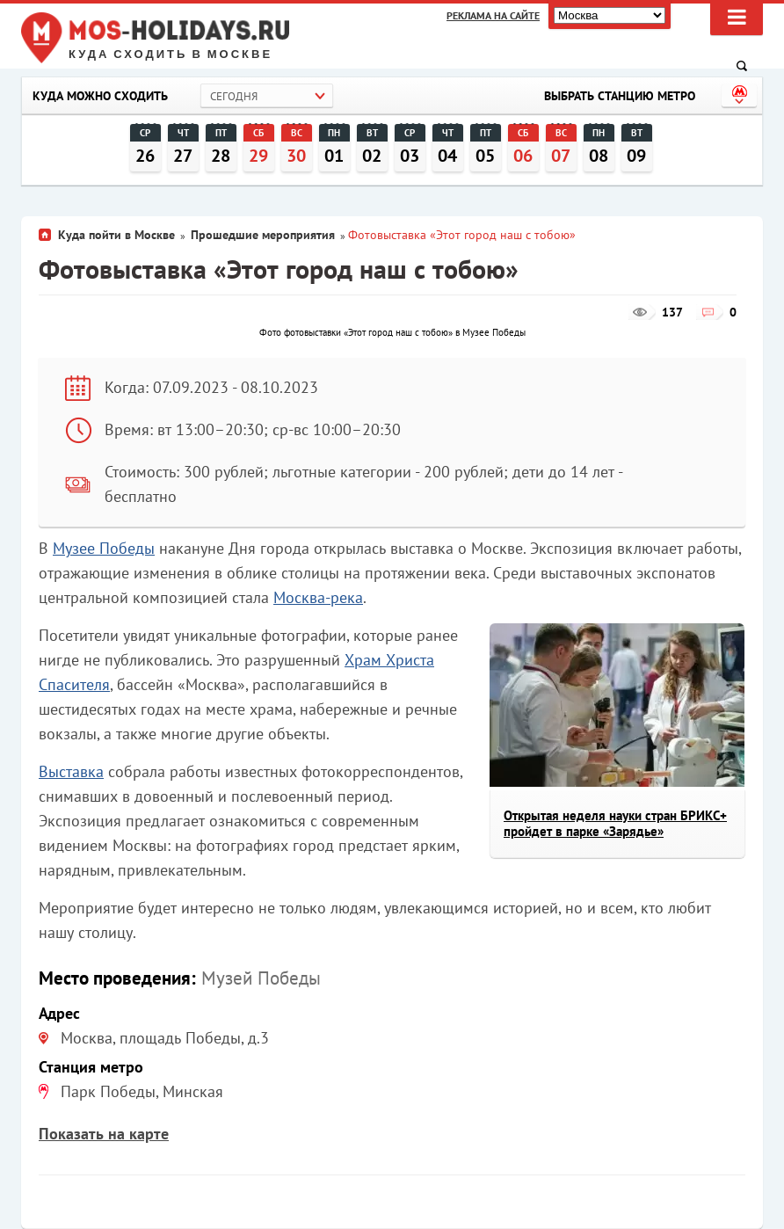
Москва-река (318, 597)
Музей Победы (261, 978)
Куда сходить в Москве (170, 54)
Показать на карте (104, 1134)
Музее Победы (104, 548)
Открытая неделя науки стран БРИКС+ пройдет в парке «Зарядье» (615, 823)
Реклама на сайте (493, 15)
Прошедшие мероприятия (263, 235)
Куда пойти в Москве (116, 235)
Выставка (71, 771)
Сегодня (234, 96)
